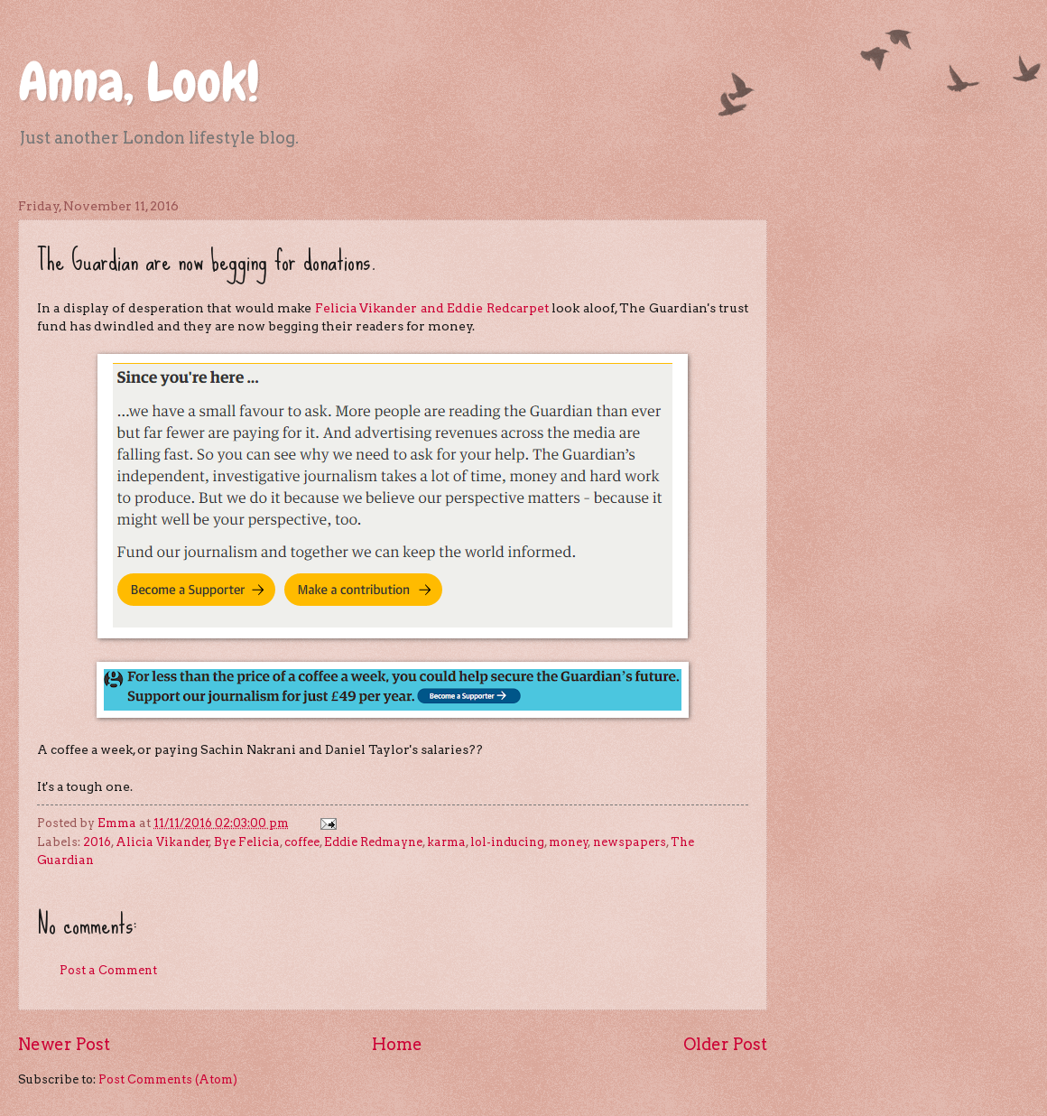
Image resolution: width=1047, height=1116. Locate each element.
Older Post (725, 1044)
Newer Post (64, 1044)
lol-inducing (507, 842)
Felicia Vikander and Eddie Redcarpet (432, 308)
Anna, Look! (139, 81)
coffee (302, 842)
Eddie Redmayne (373, 842)
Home (397, 1044)
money (568, 842)
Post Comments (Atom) (167, 1079)
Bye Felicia (247, 842)
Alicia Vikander (162, 842)
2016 (97, 842)
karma (446, 842)
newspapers (629, 842)
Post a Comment (108, 970)
